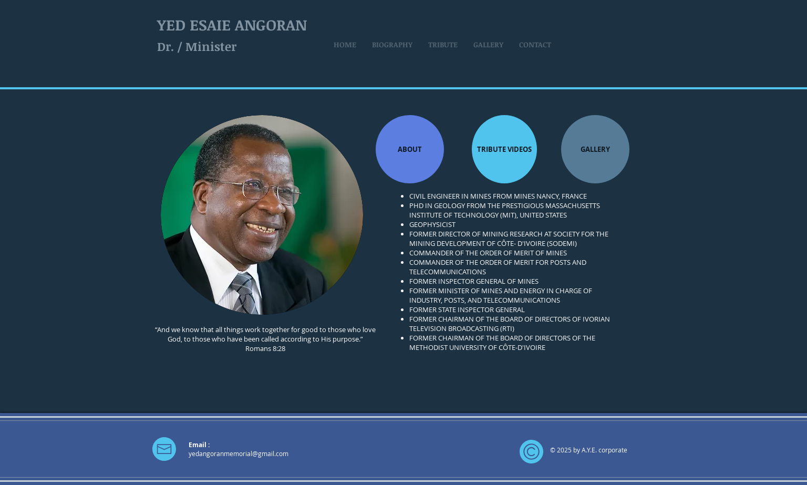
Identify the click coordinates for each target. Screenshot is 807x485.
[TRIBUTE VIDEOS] (504, 149)
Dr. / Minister (196, 46)
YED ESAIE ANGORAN (232, 24)
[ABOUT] (410, 149)
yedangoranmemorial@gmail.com (238, 453)
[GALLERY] (595, 149)
